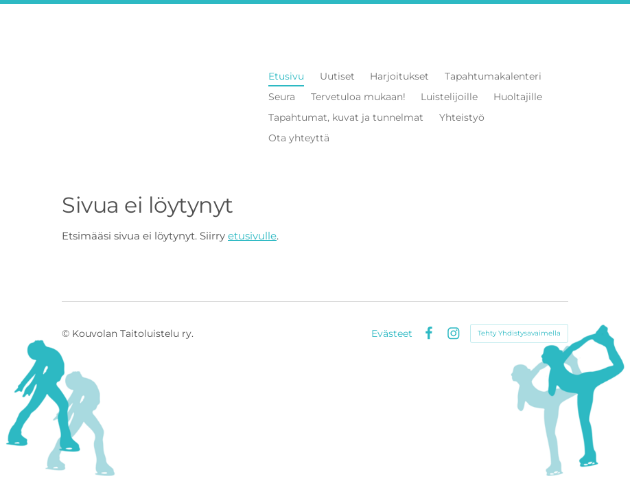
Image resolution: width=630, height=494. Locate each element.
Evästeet (391, 333)
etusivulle (252, 235)
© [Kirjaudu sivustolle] (67, 333)
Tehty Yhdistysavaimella (519, 333)
